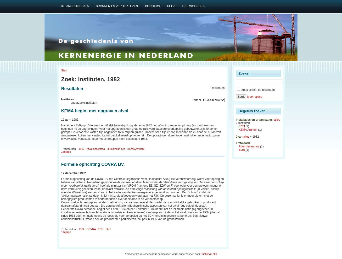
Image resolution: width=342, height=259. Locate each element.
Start (64, 70)
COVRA (91, 229)
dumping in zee (116, 148)
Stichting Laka (209, 254)
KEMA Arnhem (136, 148)
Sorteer (196, 100)
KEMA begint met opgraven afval (94, 110)
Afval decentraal (96, 148)
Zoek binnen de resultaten (256, 90)
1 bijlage (66, 151)
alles (277, 119)
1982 (81, 148)
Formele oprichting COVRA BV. (93, 164)
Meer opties (254, 96)
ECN (100, 229)
